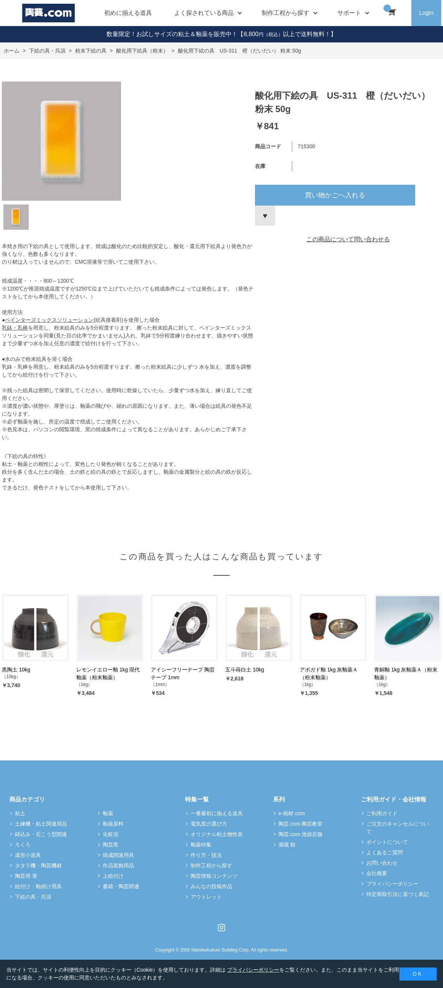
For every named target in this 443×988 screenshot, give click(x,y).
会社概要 (376, 873)
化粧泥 (110, 834)
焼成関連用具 (118, 855)
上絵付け (113, 876)
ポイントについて (387, 842)
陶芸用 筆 (26, 876)
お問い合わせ (382, 863)
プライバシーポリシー (392, 884)
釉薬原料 (113, 824)
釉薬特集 (201, 845)
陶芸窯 (110, 845)
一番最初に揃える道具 (217, 813)
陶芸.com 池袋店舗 (300, 834)
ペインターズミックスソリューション (49, 320)
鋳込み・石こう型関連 (41, 834)
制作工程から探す (211, 865)
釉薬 (108, 813)
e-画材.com (291, 813)
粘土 (20, 813)
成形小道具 (28, 855)
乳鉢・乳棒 (15, 328)
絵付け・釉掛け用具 (38, 886)
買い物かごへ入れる (335, 195)
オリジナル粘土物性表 (217, 834)
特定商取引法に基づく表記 (397, 894)
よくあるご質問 (384, 852)
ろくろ (23, 845)
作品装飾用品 (118, 865)
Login (426, 13)
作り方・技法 (206, 855)
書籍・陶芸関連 (121, 886)
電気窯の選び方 (209, 824)
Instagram (221, 927)
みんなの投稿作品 (211, 886)
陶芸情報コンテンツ (214, 876)
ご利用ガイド (382, 813)
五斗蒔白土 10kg (244, 670)
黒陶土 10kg (16, 670)
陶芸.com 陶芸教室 (300, 824)
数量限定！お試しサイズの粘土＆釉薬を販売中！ (172, 34)
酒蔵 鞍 (287, 845)
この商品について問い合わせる (348, 239)
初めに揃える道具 (128, 13)
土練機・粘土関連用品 (41, 824)
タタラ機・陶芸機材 (38, 865)
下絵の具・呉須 (33, 897)
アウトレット (206, 897)
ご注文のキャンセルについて (397, 828)
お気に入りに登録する (265, 216)
